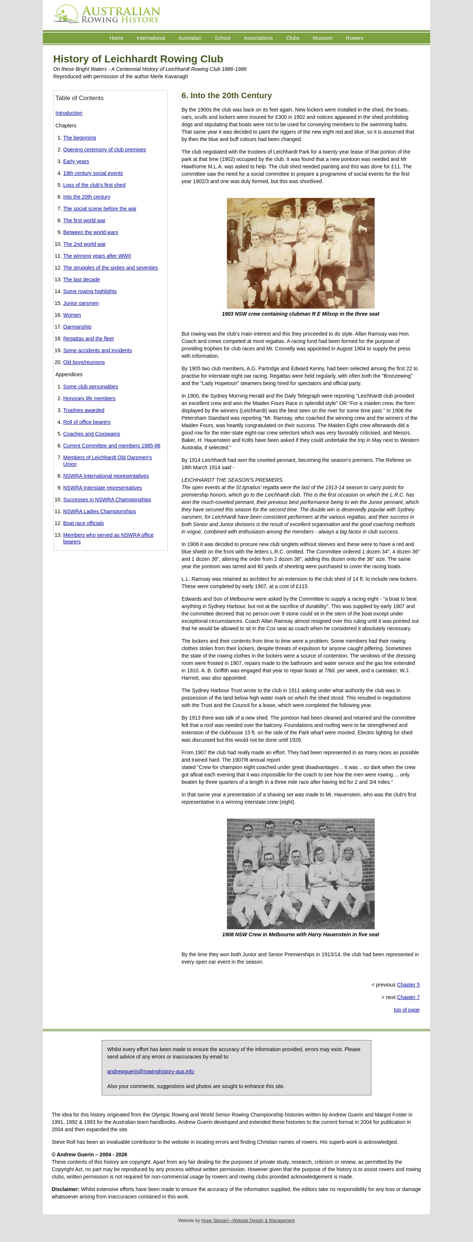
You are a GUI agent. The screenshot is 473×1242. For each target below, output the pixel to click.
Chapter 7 (408, 997)
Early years (76, 161)
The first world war (84, 220)
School (223, 38)
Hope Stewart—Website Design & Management (248, 1220)
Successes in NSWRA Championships (107, 499)
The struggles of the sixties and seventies (110, 268)
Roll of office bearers (86, 422)
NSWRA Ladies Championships (99, 511)
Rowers (354, 38)
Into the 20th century (86, 197)
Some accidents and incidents (97, 350)
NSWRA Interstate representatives (102, 488)
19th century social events (93, 173)
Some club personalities (90, 387)
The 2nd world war (84, 244)
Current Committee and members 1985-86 (111, 446)
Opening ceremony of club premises (104, 149)
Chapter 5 (408, 985)
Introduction (68, 113)
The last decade (81, 279)
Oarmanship (77, 327)
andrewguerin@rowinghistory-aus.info (150, 1071)
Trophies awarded (84, 410)
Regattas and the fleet (88, 339)
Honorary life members (89, 398)
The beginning (79, 138)
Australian (189, 38)
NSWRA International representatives (106, 476)
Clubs (293, 38)
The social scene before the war (99, 209)
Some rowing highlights (90, 291)
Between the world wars (90, 232)
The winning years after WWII (97, 256)
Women (72, 315)
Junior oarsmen (81, 303)
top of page (407, 1010)
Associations (258, 38)
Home (116, 38)
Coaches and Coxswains (91, 434)
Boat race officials (83, 523)
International (151, 38)
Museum (323, 38)
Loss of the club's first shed (94, 185)
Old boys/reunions (84, 362)
